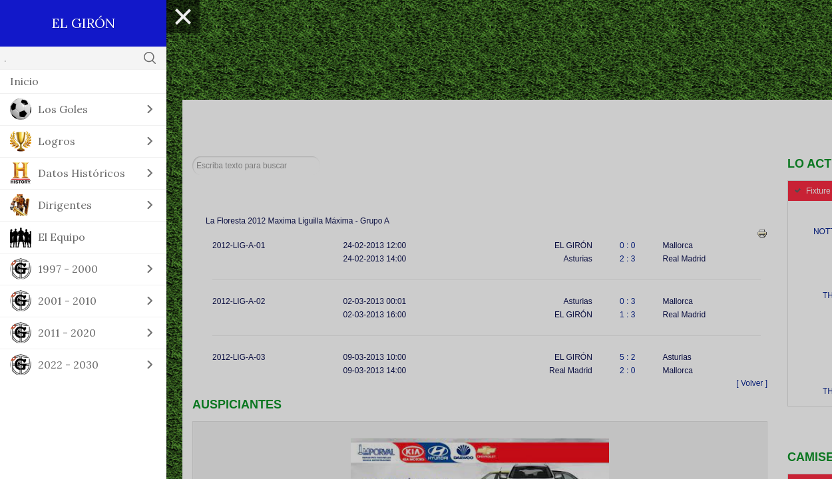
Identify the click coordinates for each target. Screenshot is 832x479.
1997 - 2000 (68, 268)
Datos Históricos (81, 173)
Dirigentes (65, 205)
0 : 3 (627, 301)
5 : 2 (627, 357)
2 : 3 (627, 258)
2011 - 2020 (67, 332)
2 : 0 (627, 370)
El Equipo (61, 236)
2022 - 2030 (68, 364)
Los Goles (63, 109)
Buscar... (192, 156)
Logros (56, 141)
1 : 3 (627, 314)
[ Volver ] (751, 383)
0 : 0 (627, 245)
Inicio (24, 81)
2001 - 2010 (67, 300)
